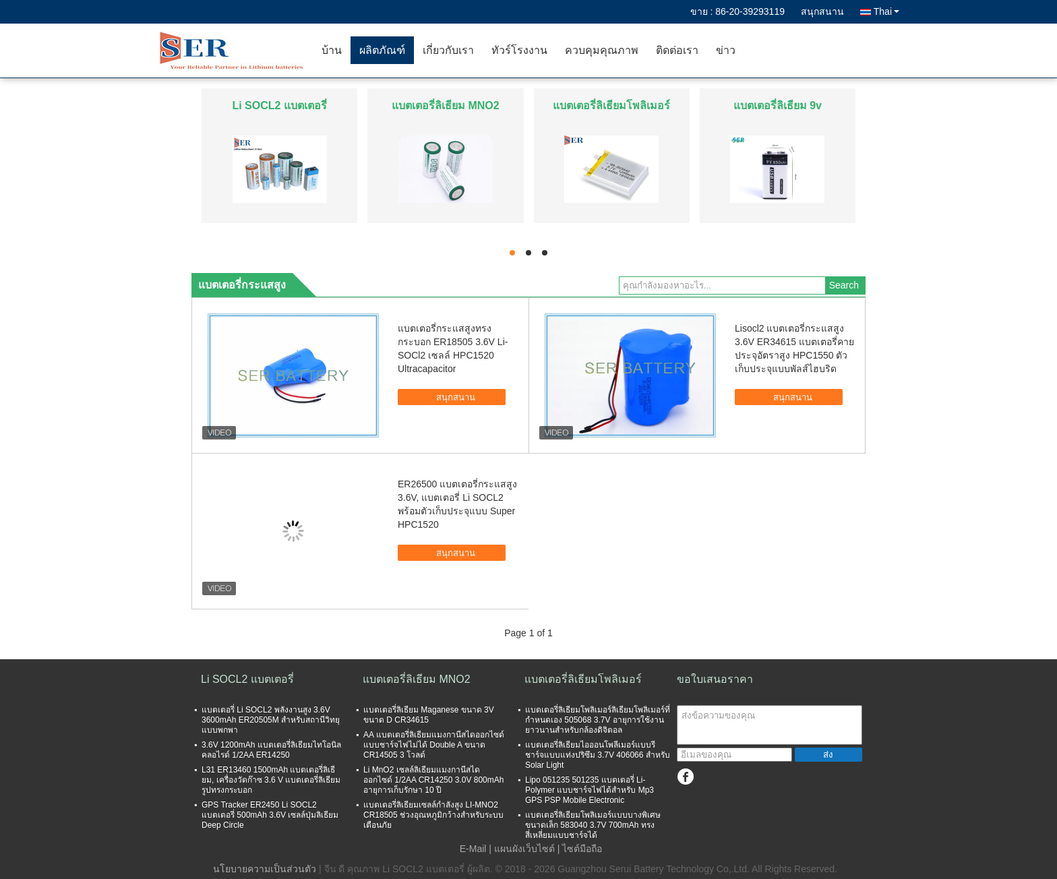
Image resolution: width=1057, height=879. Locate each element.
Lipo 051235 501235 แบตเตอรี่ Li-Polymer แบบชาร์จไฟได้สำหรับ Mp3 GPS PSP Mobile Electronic (589, 790)
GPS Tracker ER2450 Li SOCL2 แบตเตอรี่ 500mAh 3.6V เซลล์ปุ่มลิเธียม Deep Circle (270, 815)
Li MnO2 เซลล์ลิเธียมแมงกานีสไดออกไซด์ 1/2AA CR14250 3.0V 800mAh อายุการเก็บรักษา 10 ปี (433, 780)
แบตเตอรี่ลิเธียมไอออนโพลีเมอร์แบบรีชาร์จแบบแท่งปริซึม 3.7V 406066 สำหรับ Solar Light (597, 755)
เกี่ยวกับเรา (448, 50)
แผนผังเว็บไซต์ (524, 848)
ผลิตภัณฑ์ (382, 50)
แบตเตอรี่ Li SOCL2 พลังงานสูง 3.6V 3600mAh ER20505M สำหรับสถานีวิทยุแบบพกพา (271, 720)
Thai (886, 11)
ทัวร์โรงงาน (519, 50)
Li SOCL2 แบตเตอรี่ (279, 105)
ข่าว (725, 50)
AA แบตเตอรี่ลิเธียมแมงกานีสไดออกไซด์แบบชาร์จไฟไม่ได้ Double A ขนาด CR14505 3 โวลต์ (433, 745)
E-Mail (473, 848)
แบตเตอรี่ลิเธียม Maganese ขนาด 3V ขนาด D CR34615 (428, 715)
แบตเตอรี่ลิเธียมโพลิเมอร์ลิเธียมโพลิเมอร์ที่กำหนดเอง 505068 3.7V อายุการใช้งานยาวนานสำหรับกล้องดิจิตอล (597, 720)
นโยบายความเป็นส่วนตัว (264, 868)
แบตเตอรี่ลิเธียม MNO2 (446, 105)
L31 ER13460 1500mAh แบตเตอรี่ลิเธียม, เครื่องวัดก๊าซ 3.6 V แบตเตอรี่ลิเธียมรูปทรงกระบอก (271, 780)
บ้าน (332, 50)
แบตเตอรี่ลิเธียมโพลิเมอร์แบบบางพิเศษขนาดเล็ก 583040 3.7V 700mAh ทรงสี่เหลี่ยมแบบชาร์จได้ (593, 825)
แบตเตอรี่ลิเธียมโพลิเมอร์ (611, 105)
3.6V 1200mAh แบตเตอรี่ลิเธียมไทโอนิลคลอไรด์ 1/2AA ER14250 (271, 750)
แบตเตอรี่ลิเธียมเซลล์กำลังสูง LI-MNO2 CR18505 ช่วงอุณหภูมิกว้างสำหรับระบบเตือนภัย (433, 815)
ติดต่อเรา (677, 50)
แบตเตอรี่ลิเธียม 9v (777, 105)
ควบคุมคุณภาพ (601, 50)
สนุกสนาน (822, 11)
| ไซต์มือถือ (580, 848)
